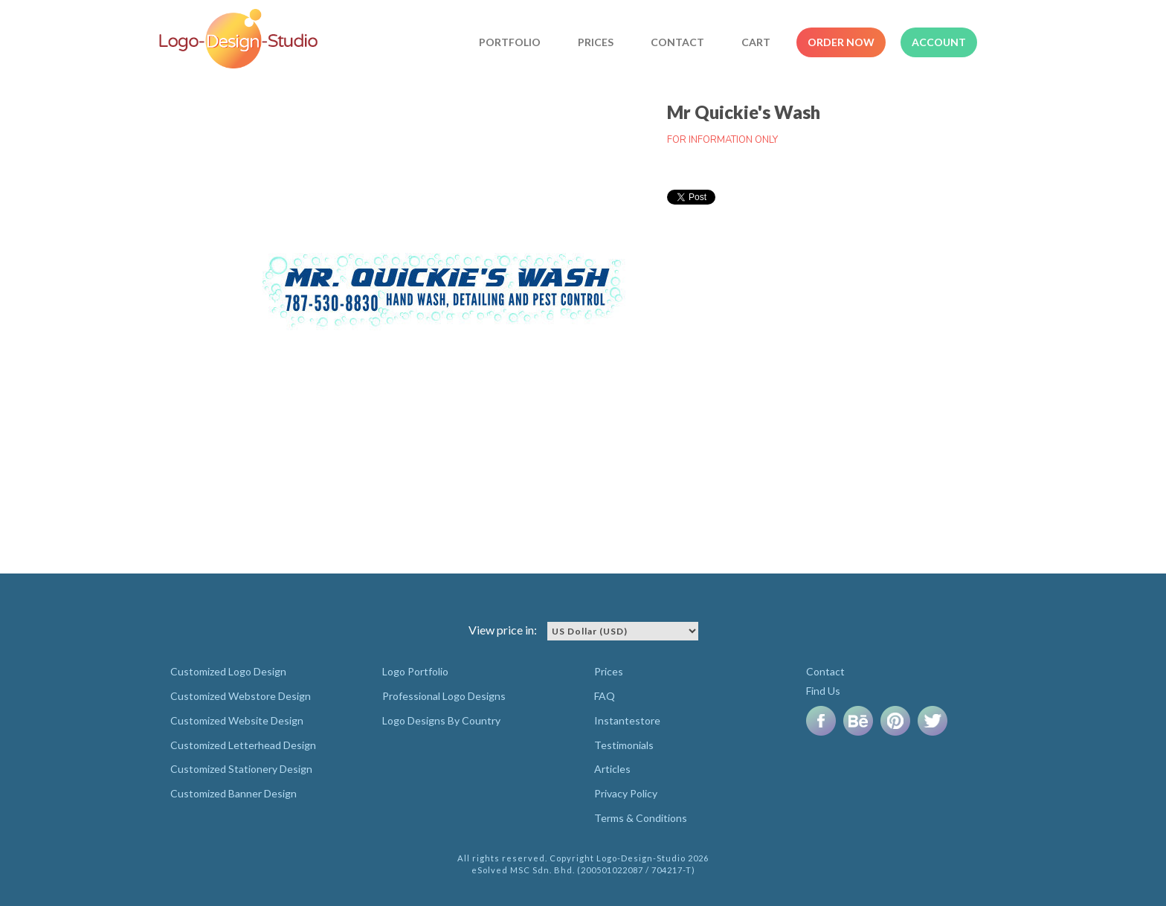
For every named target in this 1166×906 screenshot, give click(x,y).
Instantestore (627, 720)
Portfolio (510, 42)
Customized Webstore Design (240, 696)
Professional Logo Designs (444, 696)
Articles (612, 768)
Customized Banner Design (233, 793)
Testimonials (624, 745)
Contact (677, 42)
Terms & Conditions (640, 818)
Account (939, 42)
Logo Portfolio (415, 671)
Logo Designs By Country (441, 720)
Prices (595, 42)
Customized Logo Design (228, 671)
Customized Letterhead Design (243, 745)
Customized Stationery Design (241, 768)
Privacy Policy (625, 793)
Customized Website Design (236, 720)
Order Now (841, 42)
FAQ (604, 696)
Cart (755, 42)
